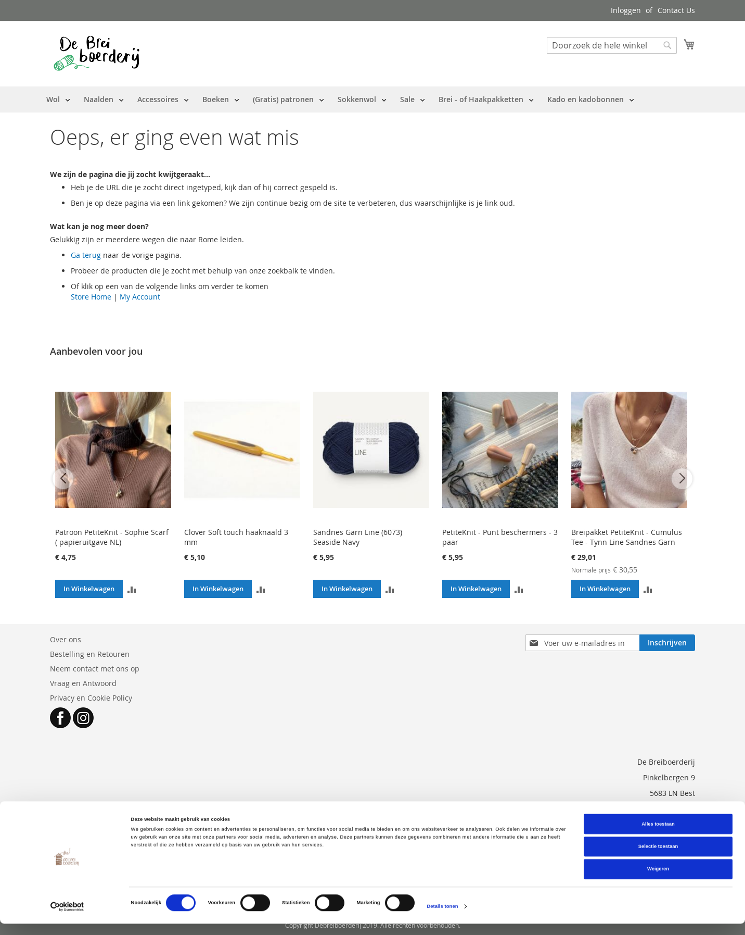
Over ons (65, 639)
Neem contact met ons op (94, 669)
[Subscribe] (667, 642)
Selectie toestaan (658, 858)
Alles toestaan (657, 835)
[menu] (340, 99)
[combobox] (612, 45)
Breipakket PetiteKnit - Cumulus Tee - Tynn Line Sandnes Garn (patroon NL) (626, 542)
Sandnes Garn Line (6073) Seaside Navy (357, 537)
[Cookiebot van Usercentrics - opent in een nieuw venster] (67, 917)
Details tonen (442, 917)
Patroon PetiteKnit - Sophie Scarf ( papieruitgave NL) (112, 537)
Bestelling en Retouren (90, 654)
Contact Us (676, 10)
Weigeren (658, 880)
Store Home (91, 297)
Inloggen (626, 10)
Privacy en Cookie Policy (91, 698)
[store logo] (96, 53)
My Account (140, 297)
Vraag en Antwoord (83, 683)
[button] (132, 589)
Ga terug (86, 255)
